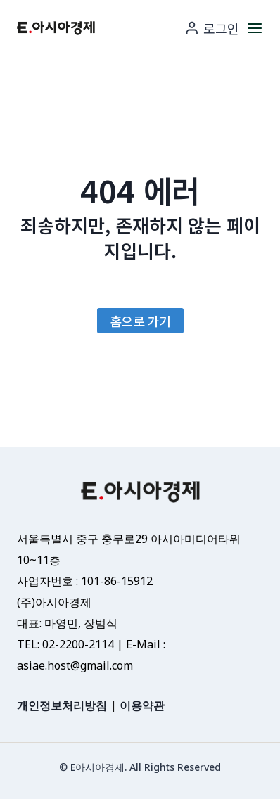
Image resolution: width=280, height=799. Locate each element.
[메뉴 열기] (254, 27)
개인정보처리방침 (62, 705)
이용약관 (142, 705)
